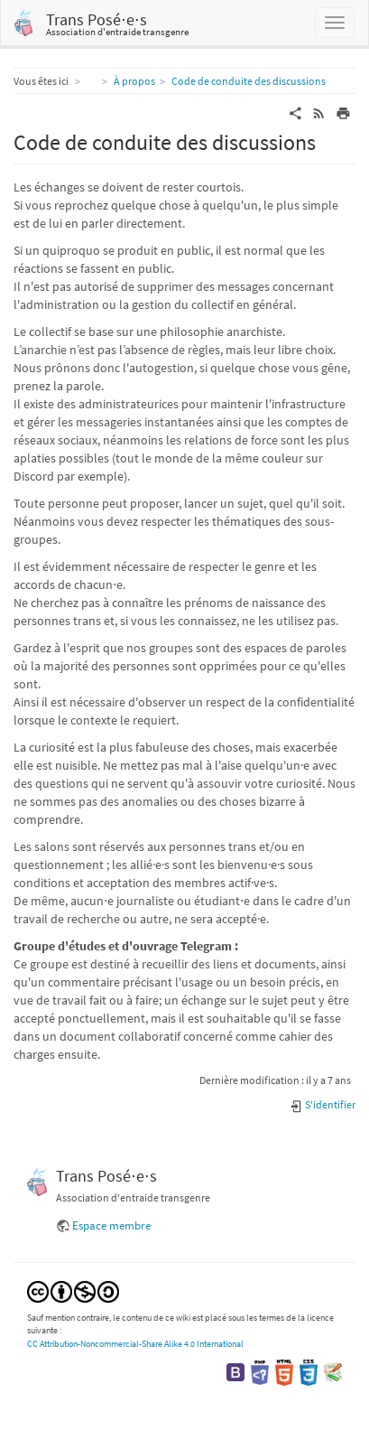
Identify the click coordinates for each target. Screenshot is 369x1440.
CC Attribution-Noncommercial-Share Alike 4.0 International (135, 1344)
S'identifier (322, 1104)
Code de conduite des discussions (248, 81)
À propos (134, 81)
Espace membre (111, 1225)
